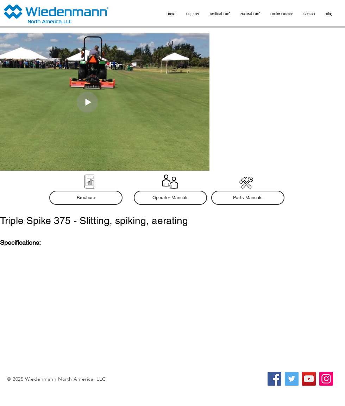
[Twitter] (292, 379)
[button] (219, 14)
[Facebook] (274, 379)
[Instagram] (326, 379)
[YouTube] (309, 379)
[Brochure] (86, 198)
